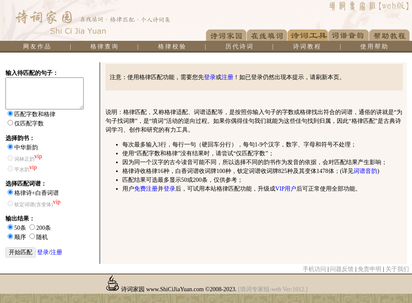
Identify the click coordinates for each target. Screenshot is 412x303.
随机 (42, 237)
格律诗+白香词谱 (36, 193)
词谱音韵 (365, 171)
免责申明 (369, 269)
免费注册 (146, 189)
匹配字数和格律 (34, 114)
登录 (43, 252)
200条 (43, 228)
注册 (56, 252)
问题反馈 (342, 269)
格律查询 (104, 46)
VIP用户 (286, 189)
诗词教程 (307, 46)
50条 (20, 228)
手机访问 (314, 269)
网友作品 (37, 46)
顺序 (20, 237)
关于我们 (397, 269)
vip (38, 156)
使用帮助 (374, 46)
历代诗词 (239, 46)
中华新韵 (26, 147)
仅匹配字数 (29, 123)
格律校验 (172, 46)
